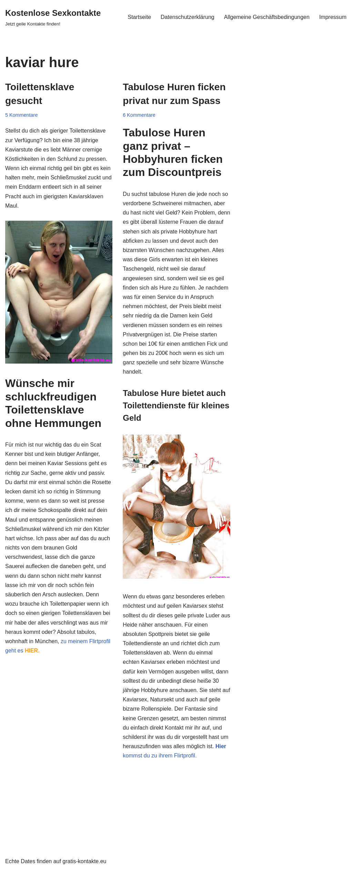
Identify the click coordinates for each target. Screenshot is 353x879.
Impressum (332, 17)
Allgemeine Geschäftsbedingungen (267, 17)
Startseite (139, 17)
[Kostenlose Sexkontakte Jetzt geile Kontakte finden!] (53, 17)
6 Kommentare (139, 115)
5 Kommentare (21, 115)
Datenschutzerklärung (187, 17)
